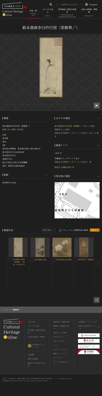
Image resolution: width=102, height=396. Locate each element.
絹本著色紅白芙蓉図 (64, 259)
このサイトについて (69, 4)
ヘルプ (55, 345)
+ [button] (58, 185)
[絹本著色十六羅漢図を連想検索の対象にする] (75, 259)
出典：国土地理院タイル (92, 217)
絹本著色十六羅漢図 (86, 259)
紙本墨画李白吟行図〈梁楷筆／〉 (69, 126)
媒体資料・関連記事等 (61, 322)
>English (91, 4)
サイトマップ (58, 358)
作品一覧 (33, 13)
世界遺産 (31, 354)
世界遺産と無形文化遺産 (67, 13)
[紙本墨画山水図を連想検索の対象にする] (31, 259)
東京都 (20, 129)
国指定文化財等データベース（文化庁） (72, 132)
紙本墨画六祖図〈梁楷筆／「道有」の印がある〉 (19, 262)
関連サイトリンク (59, 353)
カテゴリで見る (47, 13)
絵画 (4, 129)
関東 (14, 129)
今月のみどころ (59, 337)
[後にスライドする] (97, 263)
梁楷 (4, 134)
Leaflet (81, 217)
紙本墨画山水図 (40, 259)
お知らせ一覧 (58, 341)
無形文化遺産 (33, 359)
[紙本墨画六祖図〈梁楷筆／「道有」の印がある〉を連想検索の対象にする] (10, 259)
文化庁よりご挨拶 (59, 332)
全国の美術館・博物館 (89, 13)
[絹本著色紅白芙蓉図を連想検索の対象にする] (53, 259)
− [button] (58, 189)
